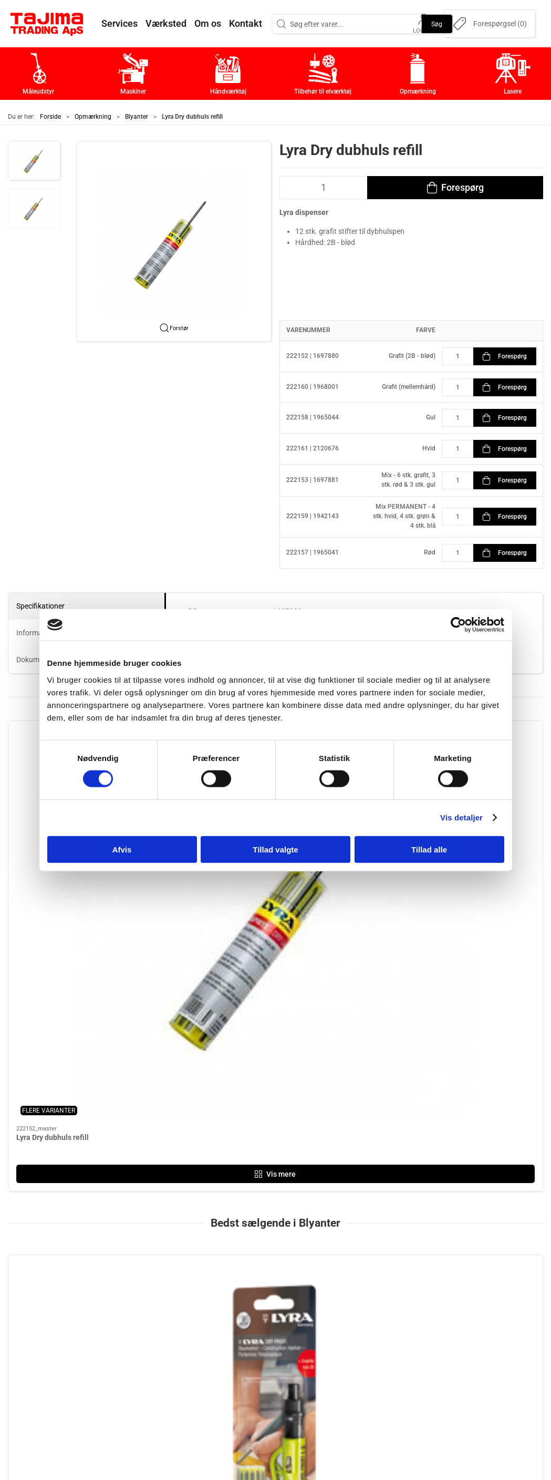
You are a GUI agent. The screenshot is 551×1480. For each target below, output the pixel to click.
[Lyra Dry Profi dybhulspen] (343, 1035)
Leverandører (410, 1335)
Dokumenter (408, 1351)
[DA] (47, 24)
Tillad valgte (275, 849)
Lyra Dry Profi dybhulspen (330, 1097)
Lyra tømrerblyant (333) (463, 1097)
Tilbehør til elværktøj (245, 1335)
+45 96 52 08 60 (131, 1348)
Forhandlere (408, 1367)
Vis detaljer (461, 817)
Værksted (403, 1318)
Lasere (219, 1367)
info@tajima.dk (130, 1359)
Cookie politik (410, 1384)
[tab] (258, 1171)
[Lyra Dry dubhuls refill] (207, 1035)
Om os (397, 1286)
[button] (34, 161)
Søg (436, 23)
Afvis (122, 849)
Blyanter (136, 116)
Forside (50, 116)
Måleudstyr (227, 1286)
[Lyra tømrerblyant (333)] (479, 1035)
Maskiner (224, 1302)
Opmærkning (93, 116)
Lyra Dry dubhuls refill (188, 1097)
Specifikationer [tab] (40, 606)
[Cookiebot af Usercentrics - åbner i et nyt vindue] (458, 625)
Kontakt (399, 1302)
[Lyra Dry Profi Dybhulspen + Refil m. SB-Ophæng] (71, 1035)
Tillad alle (429, 849)
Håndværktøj (230, 1318)
